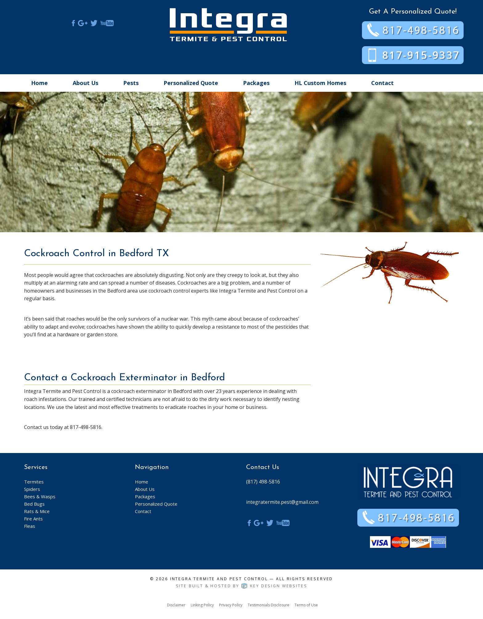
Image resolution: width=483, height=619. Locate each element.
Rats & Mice (37, 511)
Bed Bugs (34, 504)
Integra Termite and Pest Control (219, 578)
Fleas (29, 526)
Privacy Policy (230, 605)
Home (39, 83)
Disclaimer (176, 605)
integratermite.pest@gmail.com (282, 502)
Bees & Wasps (39, 496)
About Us (85, 83)
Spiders (32, 489)
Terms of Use (306, 605)
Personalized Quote (191, 83)
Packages (256, 83)
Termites (34, 482)
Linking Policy (202, 605)
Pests (131, 83)
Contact (382, 83)
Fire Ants (33, 519)
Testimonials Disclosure (268, 605)
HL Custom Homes (320, 83)
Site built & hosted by (241, 586)
